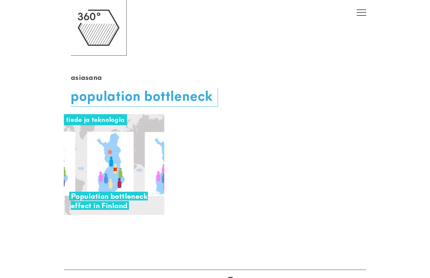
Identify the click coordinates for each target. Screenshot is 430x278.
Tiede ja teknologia (95, 120)
